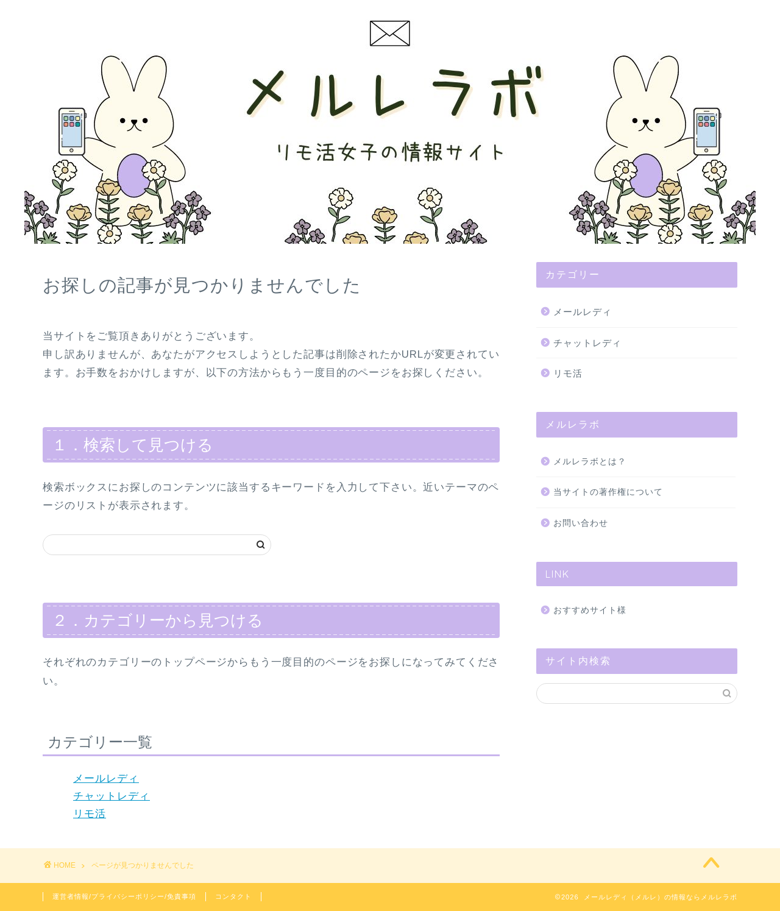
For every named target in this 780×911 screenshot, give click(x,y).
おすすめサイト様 (589, 610)
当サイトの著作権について (608, 492)
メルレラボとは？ (589, 461)
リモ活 (89, 814)
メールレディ (106, 778)
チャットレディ (111, 796)
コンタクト (233, 896)
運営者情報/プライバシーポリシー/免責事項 (124, 896)
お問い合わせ (580, 523)
